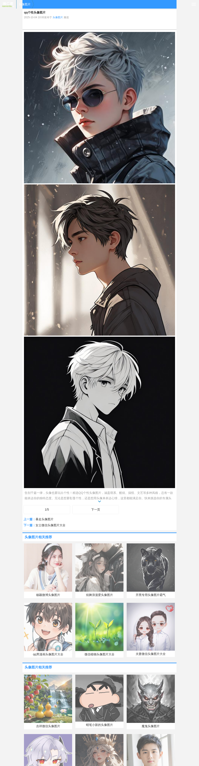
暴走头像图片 (44, 519)
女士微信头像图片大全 (50, 525)
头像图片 (25, 4)
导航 (193, 4)
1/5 (47, 509)
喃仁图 (8, 4)
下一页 (95, 509)
